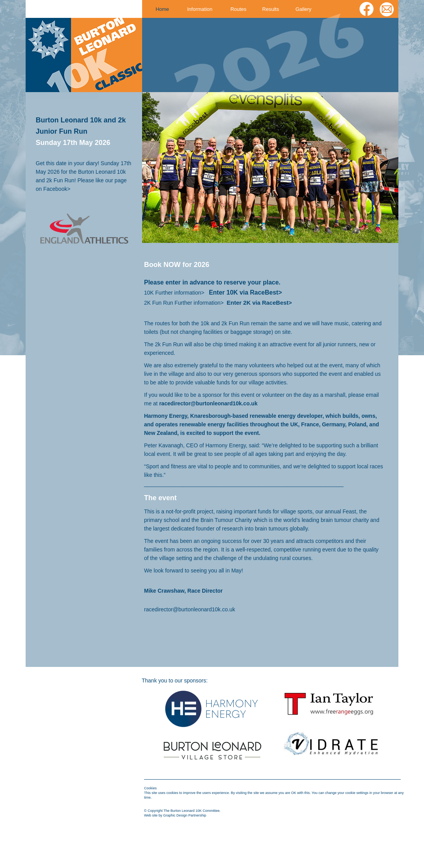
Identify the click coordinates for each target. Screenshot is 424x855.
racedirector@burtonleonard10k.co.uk (189, 609)
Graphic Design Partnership (184, 815)
